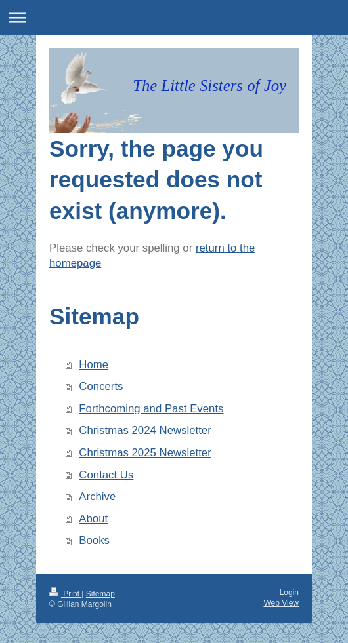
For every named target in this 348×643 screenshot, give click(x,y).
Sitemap (100, 593)
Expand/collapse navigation (174, 17)
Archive (97, 496)
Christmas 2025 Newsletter (145, 452)
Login (289, 592)
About (93, 519)
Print (65, 593)
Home (93, 365)
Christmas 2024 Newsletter (145, 430)
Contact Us (106, 475)
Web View (281, 603)
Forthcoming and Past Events (151, 408)
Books (94, 540)
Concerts (101, 386)
